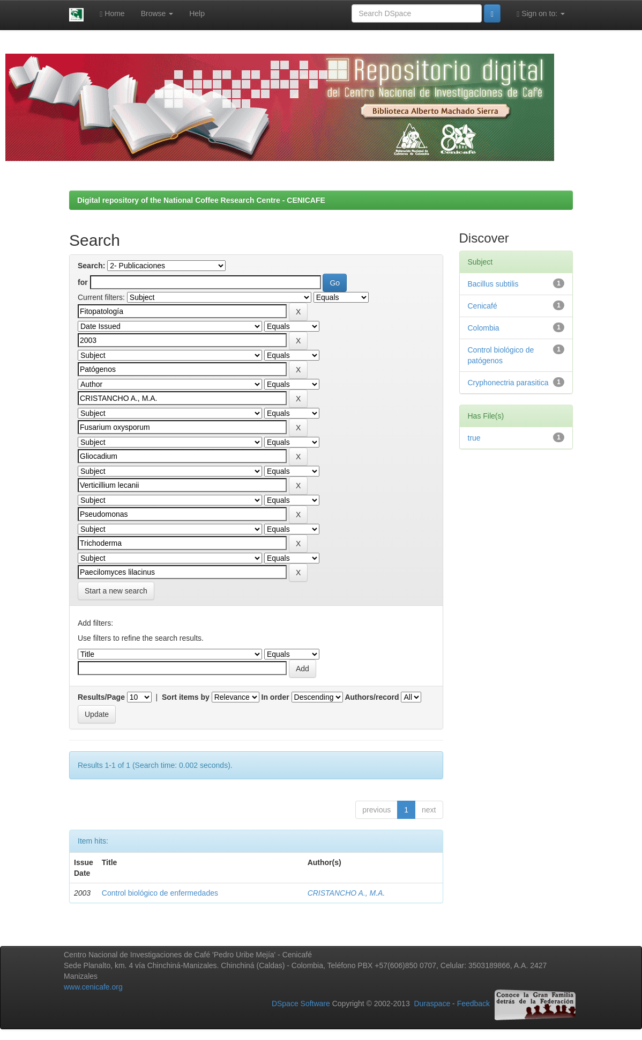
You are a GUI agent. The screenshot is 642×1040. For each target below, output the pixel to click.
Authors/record (372, 697)
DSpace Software (301, 1004)
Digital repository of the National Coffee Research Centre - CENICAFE (201, 200)
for (83, 282)
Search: (91, 265)
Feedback (473, 1004)
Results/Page (101, 697)
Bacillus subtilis (493, 284)
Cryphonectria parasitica (508, 382)
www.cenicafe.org (93, 987)
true (474, 438)
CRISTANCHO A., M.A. (346, 893)
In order (275, 697)
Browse (157, 13)
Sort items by (186, 697)
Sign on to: (541, 13)
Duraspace (432, 1004)
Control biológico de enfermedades (160, 893)
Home (112, 13)
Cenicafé (482, 306)
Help (197, 13)
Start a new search (116, 591)
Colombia (483, 328)
